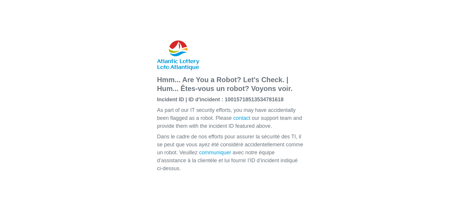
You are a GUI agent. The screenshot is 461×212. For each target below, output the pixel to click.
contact (241, 118)
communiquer (215, 152)
